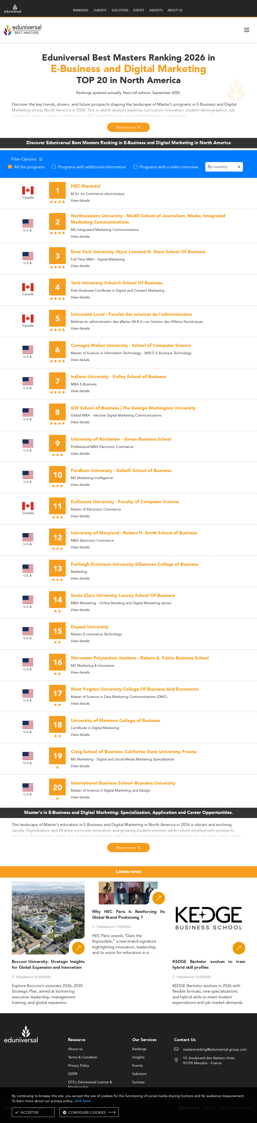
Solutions (139, 1074)
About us (75, 1049)
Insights (138, 1057)
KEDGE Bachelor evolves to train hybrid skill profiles (208, 965)
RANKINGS (80, 10)
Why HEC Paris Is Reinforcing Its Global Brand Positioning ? (128, 915)
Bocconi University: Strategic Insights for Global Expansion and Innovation (48, 965)
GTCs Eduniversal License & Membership (90, 1082)
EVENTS (138, 10)
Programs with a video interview (169, 167)
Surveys (138, 1082)
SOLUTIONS (120, 10)
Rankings (139, 1049)
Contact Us (185, 1040)
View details (80, 200)
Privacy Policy (78, 1065)
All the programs (29, 167)
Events (137, 1065)
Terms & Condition (82, 1057)
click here (82, 1101)
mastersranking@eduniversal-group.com (215, 1049)
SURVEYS (100, 10)
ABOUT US (175, 10)
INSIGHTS (156, 10)
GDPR (73, 1074)
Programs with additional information (92, 167)
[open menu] (246, 29)
